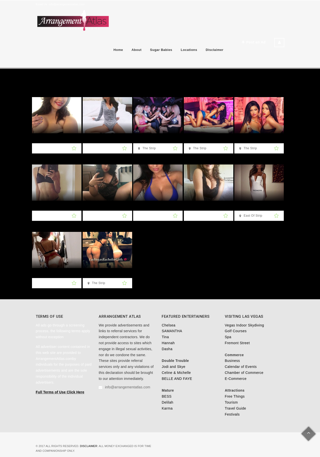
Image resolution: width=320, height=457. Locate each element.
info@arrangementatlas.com (66, 4)
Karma (167, 408)
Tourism (231, 402)
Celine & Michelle (176, 373)
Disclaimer (215, 50)
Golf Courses (236, 331)
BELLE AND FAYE (177, 379)
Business (232, 361)
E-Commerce (236, 379)
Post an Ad (254, 42)
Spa (228, 337)
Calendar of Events (241, 367)
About (136, 50)
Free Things (235, 396)
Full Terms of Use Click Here (60, 392)
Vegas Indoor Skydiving (244, 325)
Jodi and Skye (173, 367)
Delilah (167, 402)
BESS (166, 396)
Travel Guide (235, 408)
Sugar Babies (161, 50)
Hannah (168, 343)
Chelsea (168, 325)
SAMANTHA (172, 331)
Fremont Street (237, 343)
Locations (189, 50)
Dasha (167, 349)
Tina (165, 337)
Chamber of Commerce (244, 373)
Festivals (232, 414)
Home (118, 50)
